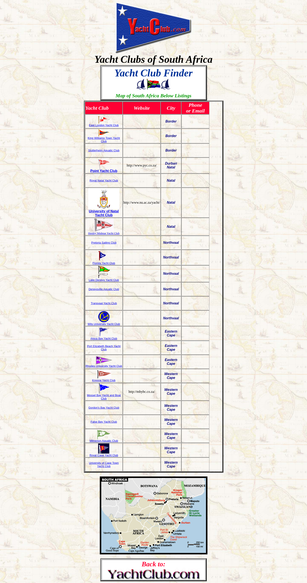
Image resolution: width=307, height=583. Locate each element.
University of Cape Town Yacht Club (104, 464)
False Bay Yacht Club (104, 421)
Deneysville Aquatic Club (103, 289)
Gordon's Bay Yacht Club (103, 407)
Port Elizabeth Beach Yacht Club (103, 348)
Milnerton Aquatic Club (104, 440)
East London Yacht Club (104, 125)
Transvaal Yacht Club (104, 303)
